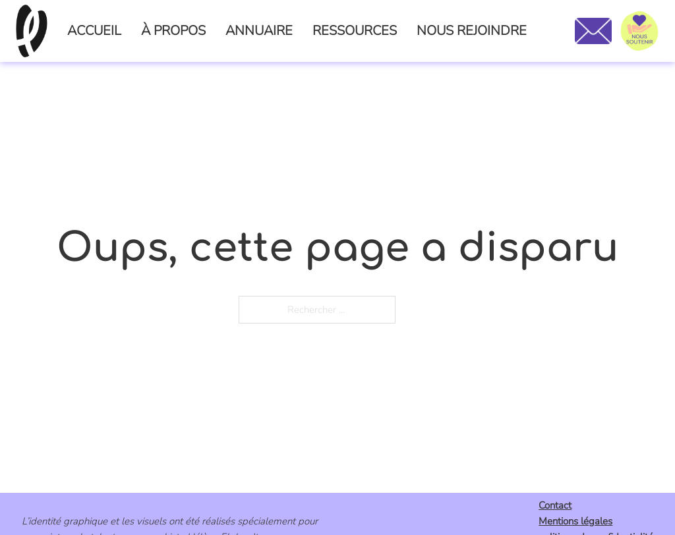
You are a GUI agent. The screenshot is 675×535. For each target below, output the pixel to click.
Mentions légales (575, 521)
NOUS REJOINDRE (472, 31)
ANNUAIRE (259, 31)
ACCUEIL (94, 31)
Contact (555, 505)
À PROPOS (173, 31)
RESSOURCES (354, 31)
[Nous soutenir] (639, 31)
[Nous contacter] (593, 31)
